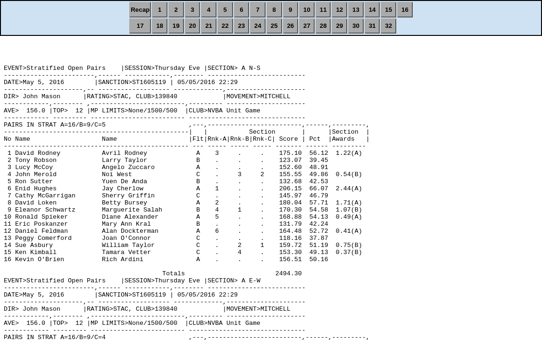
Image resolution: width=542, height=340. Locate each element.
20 (192, 25)
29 (339, 25)
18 (159, 25)
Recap (140, 9)
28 (323, 25)
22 (225, 25)
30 (355, 25)
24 (257, 25)
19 (176, 25)
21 (208, 25)
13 (355, 9)
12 (339, 9)
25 (274, 25)
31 (372, 25)
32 (388, 25)
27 (306, 25)
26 (290, 25)
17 (140, 25)
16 (405, 9)
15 (388, 9)
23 (241, 25)
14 (372, 9)
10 (306, 9)
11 (323, 9)
